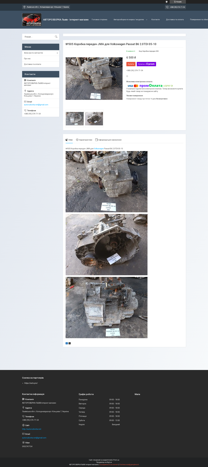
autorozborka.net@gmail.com (36, 105)
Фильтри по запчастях (33, 53)
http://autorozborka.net (31, 429)
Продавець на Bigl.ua (104, 462)
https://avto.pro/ (31, 383)
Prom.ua (116, 460)
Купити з (146, 64)
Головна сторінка (99, 20)
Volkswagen (99, 149)
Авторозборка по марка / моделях (129, 20)
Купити (131, 64)
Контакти (155, 20)
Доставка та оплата (175, 20)
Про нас (27, 59)
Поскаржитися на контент (108, 464)
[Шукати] (56, 37)
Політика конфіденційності (129, 464)
